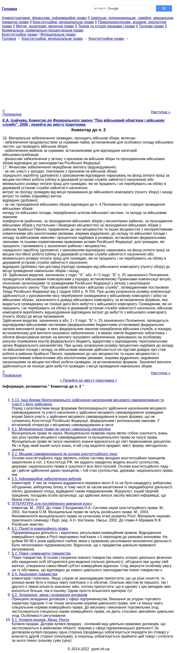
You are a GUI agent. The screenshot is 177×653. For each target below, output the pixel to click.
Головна (9, 39)
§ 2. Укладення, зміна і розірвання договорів (49, 595)
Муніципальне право (58, 34)
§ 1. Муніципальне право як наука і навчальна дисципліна (61, 429)
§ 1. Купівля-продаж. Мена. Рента (40, 620)
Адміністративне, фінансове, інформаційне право (44, 18)
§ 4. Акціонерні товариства (34, 574)
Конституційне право (19, 34)
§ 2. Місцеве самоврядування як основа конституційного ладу (64, 454)
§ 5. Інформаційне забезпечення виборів (46, 479)
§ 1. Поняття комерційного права (40, 528)
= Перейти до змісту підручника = (88, 380)
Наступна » (160, 112)
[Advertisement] (88, 73)
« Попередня (12, 112)
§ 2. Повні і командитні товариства (41, 553)
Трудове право (151, 26)
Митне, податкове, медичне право (45, 26)
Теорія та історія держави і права (106, 26)
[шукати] (122, 8)
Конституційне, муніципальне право (63, 22)
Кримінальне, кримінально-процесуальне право (42, 30)
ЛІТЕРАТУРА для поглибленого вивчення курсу (52, 504)
